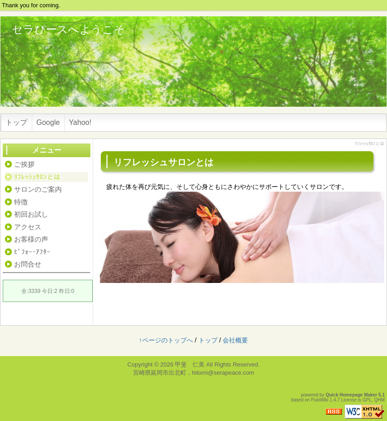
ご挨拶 (24, 164)
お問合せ (27, 264)
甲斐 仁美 (189, 364)
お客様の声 (31, 239)
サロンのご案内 (38, 189)
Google (48, 122)
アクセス (27, 227)
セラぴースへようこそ (68, 29)
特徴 (21, 202)
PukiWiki (319, 399)
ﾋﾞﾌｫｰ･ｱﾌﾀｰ (32, 252)
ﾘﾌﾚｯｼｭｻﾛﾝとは (37, 177)
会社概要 (235, 340)
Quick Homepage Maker (351, 394)
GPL (367, 399)
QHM (379, 399)
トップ (16, 122)
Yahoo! (80, 122)
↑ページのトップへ (166, 340)
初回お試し (31, 214)
